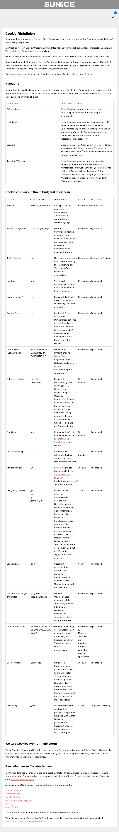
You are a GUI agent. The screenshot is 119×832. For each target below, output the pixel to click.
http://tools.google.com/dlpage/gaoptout (25, 821)
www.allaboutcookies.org (23, 780)
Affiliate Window (62, 475)
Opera (8, 804)
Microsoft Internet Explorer (18, 801)
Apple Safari (11, 807)
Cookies (38, 39)
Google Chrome (13, 790)
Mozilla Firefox (12, 797)
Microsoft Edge (12, 794)
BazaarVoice (60, 356)
